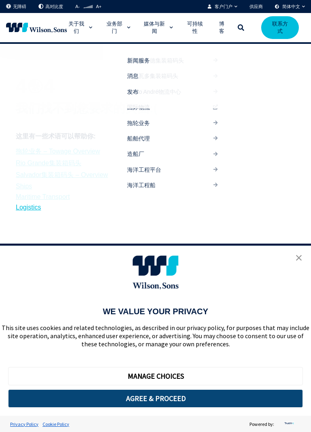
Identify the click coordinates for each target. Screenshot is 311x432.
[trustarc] (288, 424)
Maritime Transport (43, 196)
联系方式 (280, 27)
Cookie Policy (56, 424)
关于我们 (76, 27)
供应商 (256, 6)
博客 (221, 27)
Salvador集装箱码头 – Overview (62, 174)
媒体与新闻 (154, 27)
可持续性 (195, 27)
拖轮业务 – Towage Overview (58, 151)
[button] (299, 258)
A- (77, 6)
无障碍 (16, 6)
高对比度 (50, 6)
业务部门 (114, 27)
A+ (99, 6)
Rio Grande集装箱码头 (48, 163)
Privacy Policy (24, 424)
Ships (24, 186)
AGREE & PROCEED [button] (155, 398)
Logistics (28, 207)
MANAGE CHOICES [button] (156, 376)
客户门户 (223, 6)
